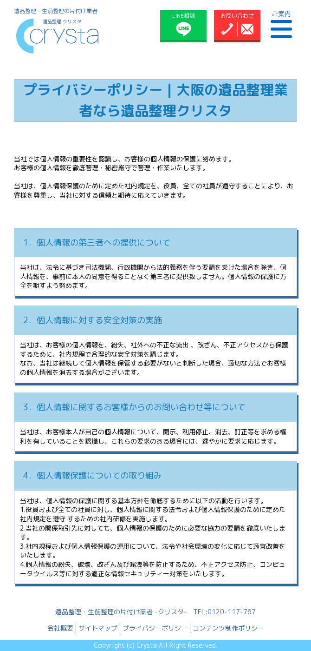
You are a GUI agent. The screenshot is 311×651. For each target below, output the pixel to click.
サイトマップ (97, 628)
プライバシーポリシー (155, 628)
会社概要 (60, 628)
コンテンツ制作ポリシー (228, 628)
